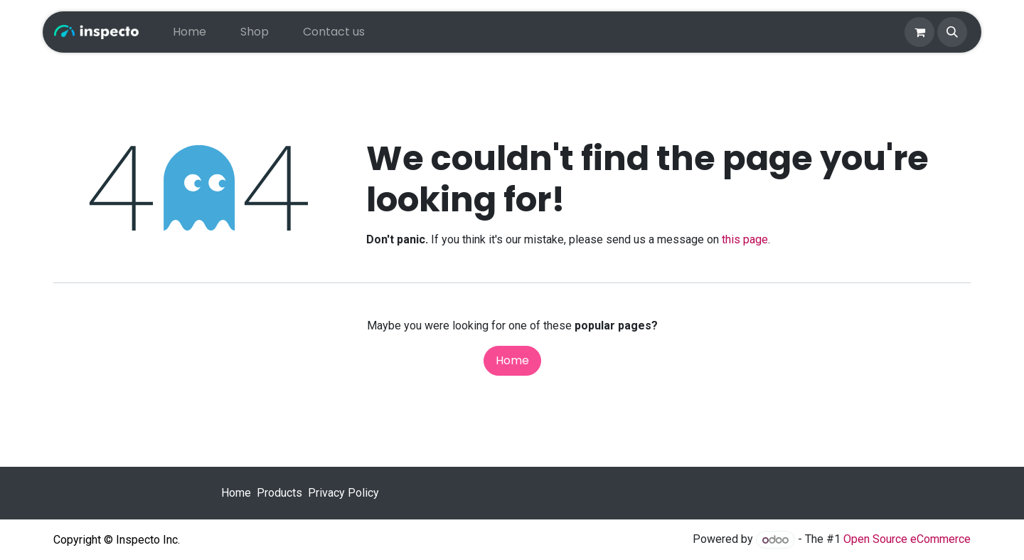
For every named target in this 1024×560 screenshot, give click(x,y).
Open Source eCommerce (907, 539)
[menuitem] (189, 32)
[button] (952, 32)
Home (512, 360)
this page (745, 239)
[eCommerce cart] (919, 32)
